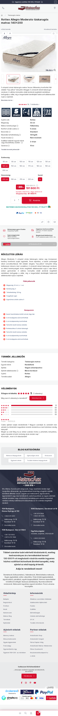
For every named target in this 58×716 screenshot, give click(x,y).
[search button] (25, 713)
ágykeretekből (47, 577)
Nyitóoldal (6, 623)
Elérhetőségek (35, 613)
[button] (49, 207)
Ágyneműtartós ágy (10, 649)
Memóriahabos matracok (45, 575)
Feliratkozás (28, 676)
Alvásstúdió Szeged (37, 639)
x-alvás (32, 656)
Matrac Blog (7, 616)
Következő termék (50, 29)
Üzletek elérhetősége (37, 616)
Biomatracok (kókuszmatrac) (14, 575)
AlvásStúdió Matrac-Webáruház (41, 646)
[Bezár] (55, 2)
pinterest (30, 683)
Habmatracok (30, 575)
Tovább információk (37, 623)
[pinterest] (10, 33)
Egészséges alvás (33, 455)
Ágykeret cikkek (16, 460)
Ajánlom (54, 222)
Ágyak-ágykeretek (9, 642)
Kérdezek (48, 222)
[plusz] (18, 199)
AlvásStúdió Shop (36, 635)
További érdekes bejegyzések (37, 460)
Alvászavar (48, 455)
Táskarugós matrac (14, 15)
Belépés (6, 599)
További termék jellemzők (10, 149)
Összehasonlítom (42, 222)
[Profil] (31, 713)
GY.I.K (32, 619)
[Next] (55, 79)
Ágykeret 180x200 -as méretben (14, 652)
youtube (35, 683)
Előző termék (6, 29)
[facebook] (4, 33)
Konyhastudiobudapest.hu (39, 652)
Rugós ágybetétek (11, 577)
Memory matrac (8, 635)
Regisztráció (7, 602)
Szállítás (33, 609)
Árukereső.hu (12, 693)
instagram (26, 683)
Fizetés (32, 606)
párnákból (17, 579)
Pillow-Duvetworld (36, 649)
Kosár (5, 609)
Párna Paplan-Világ (36, 642)
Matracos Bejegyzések (13, 455)
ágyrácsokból (8, 579)
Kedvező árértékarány (30, 582)
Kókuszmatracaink (9, 639)
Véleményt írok (37, 398)
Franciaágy (7, 646)
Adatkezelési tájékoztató (38, 602)
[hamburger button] (20, 713)
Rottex (32, 120)
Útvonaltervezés (9, 525)
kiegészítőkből (32, 579)
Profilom (6, 606)
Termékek (6, 619)
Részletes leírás (6, 100)
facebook (21, 683)
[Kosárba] (34, 200)
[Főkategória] (2, 15)
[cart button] (38, 713)
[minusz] (18, 201)
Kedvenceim (7, 613)
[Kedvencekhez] (53, 33)
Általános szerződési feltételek (40, 599)
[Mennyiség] (14, 200)
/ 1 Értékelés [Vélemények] (34, 104)
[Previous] (2, 79)
